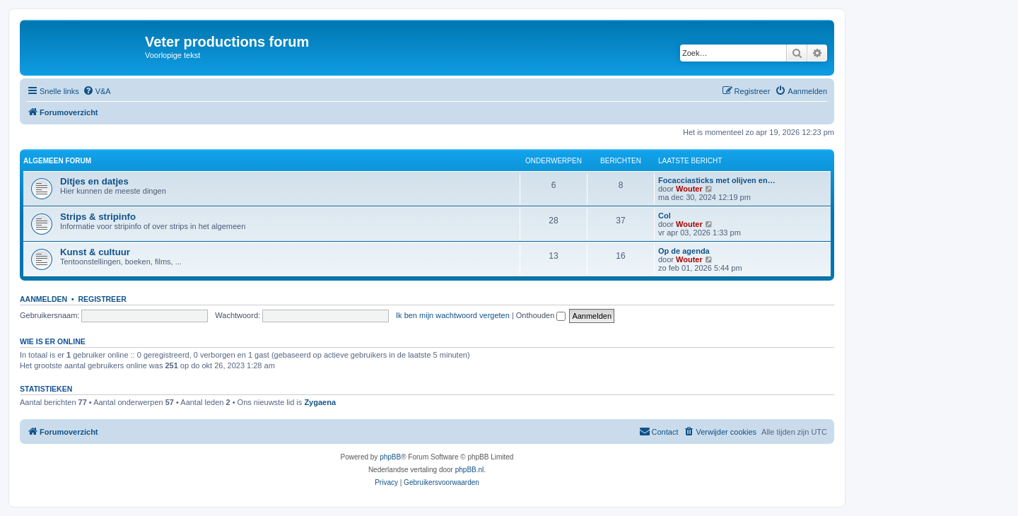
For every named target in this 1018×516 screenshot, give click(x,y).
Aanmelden (43, 299)
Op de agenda (684, 251)
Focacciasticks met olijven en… (717, 180)
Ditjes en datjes (94, 181)
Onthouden (541, 315)
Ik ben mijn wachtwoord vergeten (453, 315)
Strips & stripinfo (98, 216)
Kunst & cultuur (95, 252)
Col (664, 215)
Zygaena (320, 402)
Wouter (689, 188)
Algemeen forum (57, 161)
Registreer (102, 299)
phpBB (390, 457)
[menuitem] (97, 91)
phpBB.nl (469, 470)
